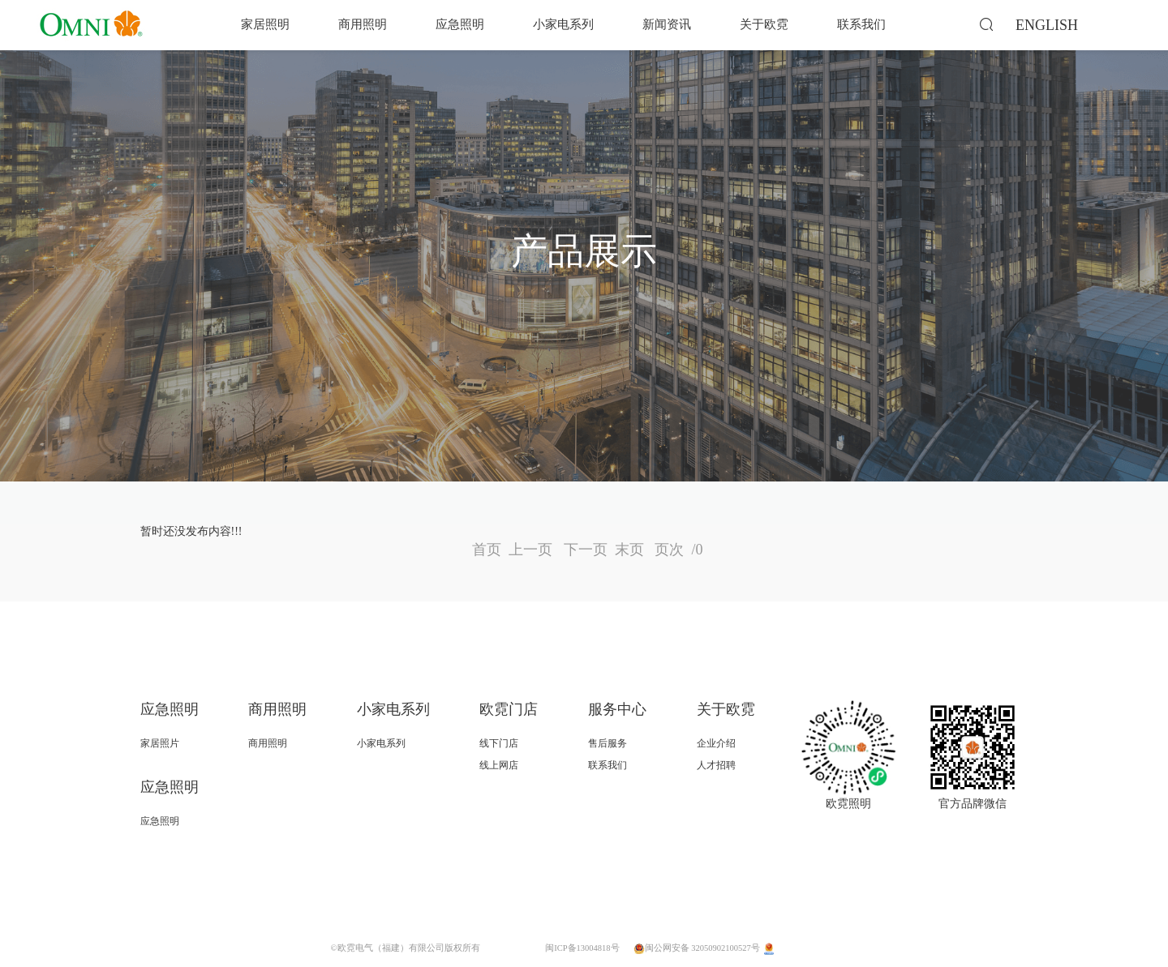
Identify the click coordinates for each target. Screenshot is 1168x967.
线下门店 (498, 743)
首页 (486, 549)
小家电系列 (563, 24)
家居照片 (159, 743)
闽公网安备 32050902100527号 (697, 947)
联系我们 (861, 24)
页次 (674, 549)
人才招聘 (716, 765)
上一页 (530, 549)
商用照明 (362, 24)
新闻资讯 (666, 24)
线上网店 (498, 765)
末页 (629, 549)
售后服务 (607, 743)
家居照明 (265, 24)
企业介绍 (716, 743)
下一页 (586, 549)
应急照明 (460, 24)
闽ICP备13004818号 (582, 947)
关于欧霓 (764, 24)
